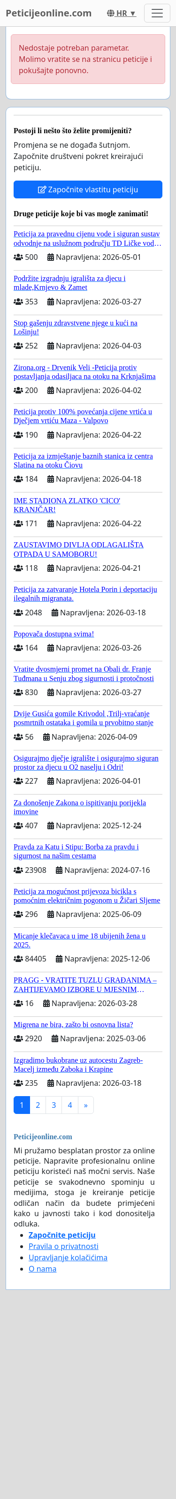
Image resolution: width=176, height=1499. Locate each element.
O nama (42, 1269)
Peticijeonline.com (49, 13)
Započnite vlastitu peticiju (88, 189)
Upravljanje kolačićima (68, 1257)
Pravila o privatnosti (64, 1246)
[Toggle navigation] (157, 13)
